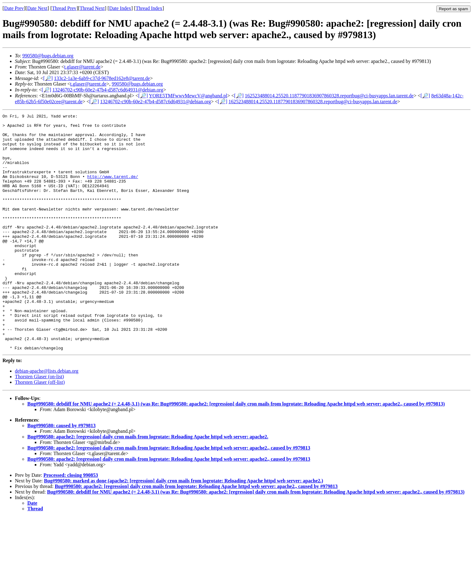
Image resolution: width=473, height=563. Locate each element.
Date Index (120, 8)
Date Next (37, 8)
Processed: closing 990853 (70, 521)
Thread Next (92, 8)
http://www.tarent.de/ (112, 189)
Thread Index (149, 8)
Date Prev (14, 8)
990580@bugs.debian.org (48, 55)
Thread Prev (64, 8)
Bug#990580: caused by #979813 (61, 472)
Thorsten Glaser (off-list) (40, 428)
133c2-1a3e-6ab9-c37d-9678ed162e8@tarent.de (102, 78)
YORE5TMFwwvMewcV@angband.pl (188, 95)
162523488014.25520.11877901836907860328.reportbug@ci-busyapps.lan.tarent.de (329, 95)
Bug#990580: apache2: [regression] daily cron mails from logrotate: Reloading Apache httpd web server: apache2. (147, 483)
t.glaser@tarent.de (82, 66)
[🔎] (48, 78)
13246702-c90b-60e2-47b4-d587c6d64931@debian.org (107, 89)
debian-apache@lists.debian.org (47, 417)
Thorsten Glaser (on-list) (39, 423)
